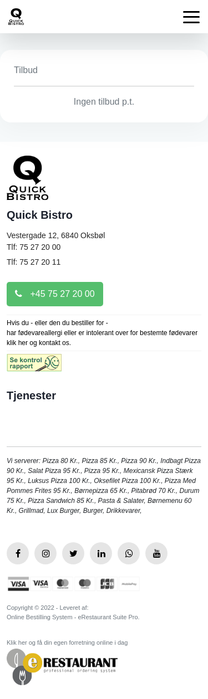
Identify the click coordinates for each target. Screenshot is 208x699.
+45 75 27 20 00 (55, 294)
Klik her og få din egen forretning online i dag (67, 642)
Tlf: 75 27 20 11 (33, 262)
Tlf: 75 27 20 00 (33, 247)
